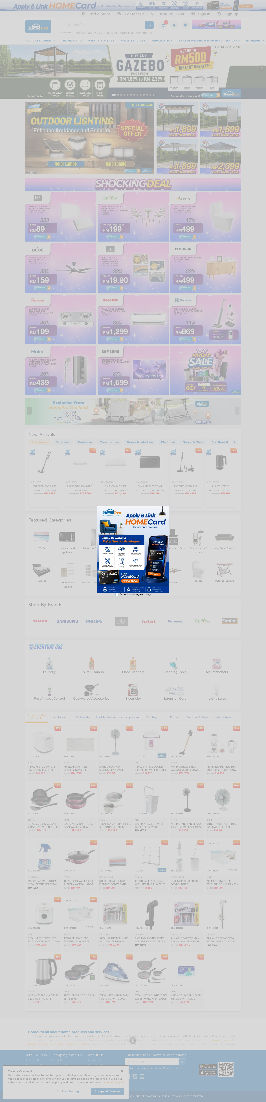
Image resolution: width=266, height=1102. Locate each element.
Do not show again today (135, 594)
